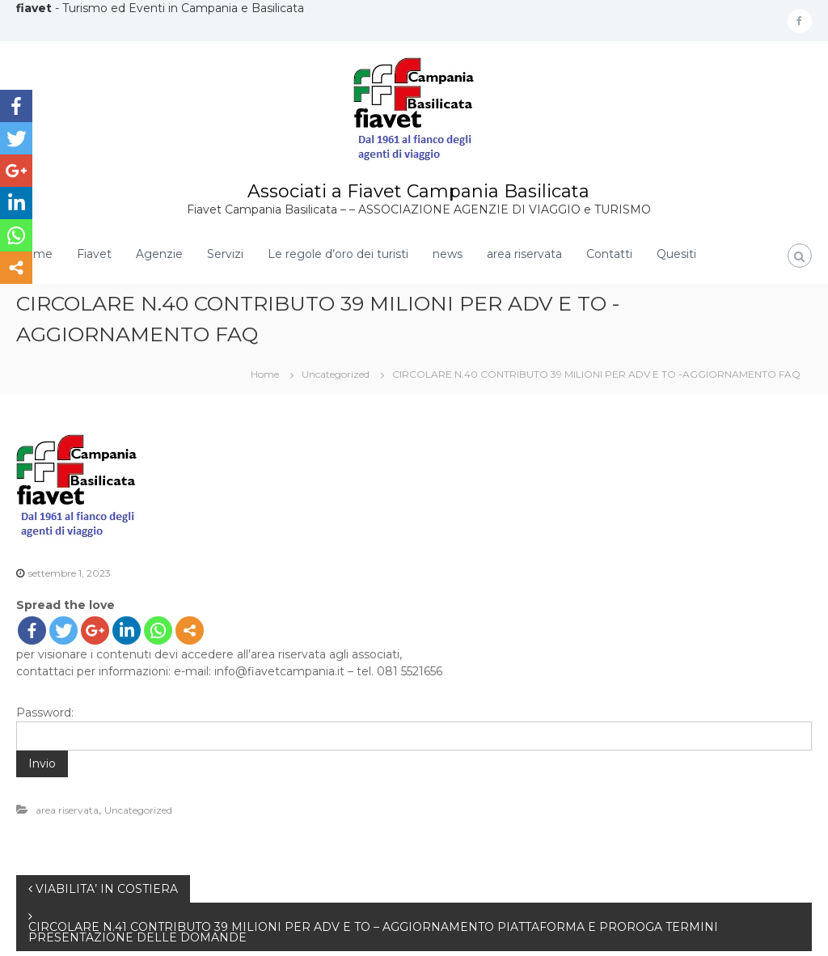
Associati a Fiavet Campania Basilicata (418, 191)
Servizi (225, 254)
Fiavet (94, 254)
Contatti (609, 254)
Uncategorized (336, 374)
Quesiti (676, 254)
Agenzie (159, 254)
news (448, 254)
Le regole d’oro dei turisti (338, 254)
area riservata (524, 254)
